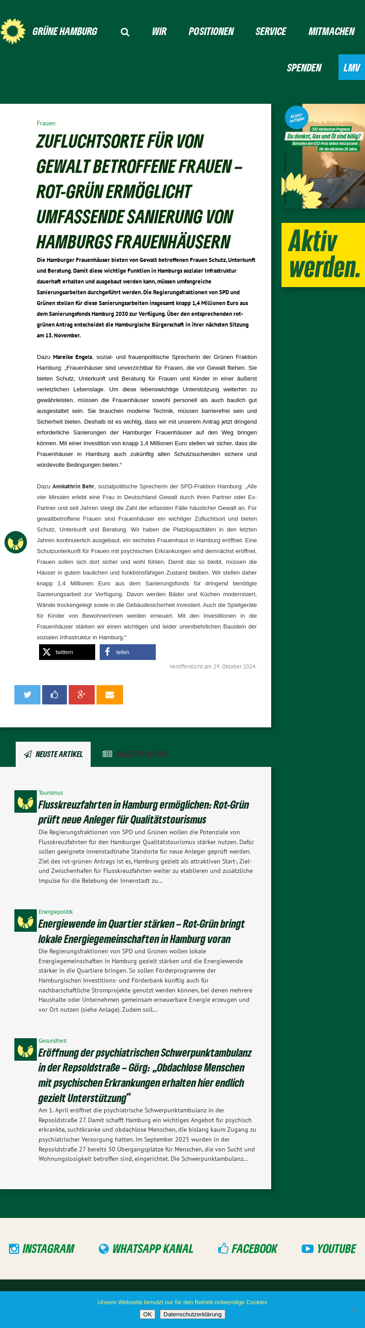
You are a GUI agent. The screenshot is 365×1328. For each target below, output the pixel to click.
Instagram (49, 1248)
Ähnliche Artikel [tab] (142, 754)
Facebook (254, 1248)
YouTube (336, 1248)
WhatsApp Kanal (153, 1248)
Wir (159, 30)
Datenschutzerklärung (192, 1314)
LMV (352, 67)
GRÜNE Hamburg (65, 30)
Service (271, 30)
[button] (67, 652)
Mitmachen (332, 30)
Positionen (211, 30)
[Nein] (353, 1309)
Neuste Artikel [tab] (59, 754)
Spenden (304, 67)
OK (147, 1314)
